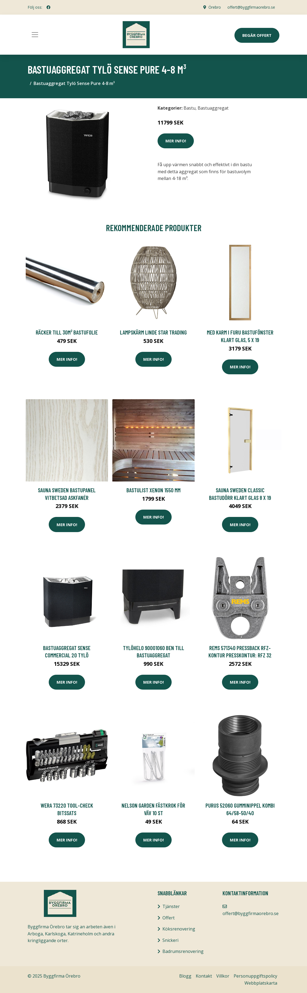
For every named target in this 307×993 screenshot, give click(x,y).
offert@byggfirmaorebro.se (251, 7)
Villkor (222, 976)
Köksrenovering (178, 929)
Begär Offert (257, 35)
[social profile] (48, 7)
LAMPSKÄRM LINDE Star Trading (153, 332)
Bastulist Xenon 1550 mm (153, 490)
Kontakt (204, 976)
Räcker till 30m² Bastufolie (67, 332)
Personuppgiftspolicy (255, 976)
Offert (168, 918)
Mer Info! (175, 140)
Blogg (185, 976)
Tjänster (171, 906)
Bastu (189, 108)
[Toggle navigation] (35, 35)
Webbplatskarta (260, 983)
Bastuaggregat (213, 108)
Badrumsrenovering (183, 951)
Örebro (214, 7)
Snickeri (170, 940)
